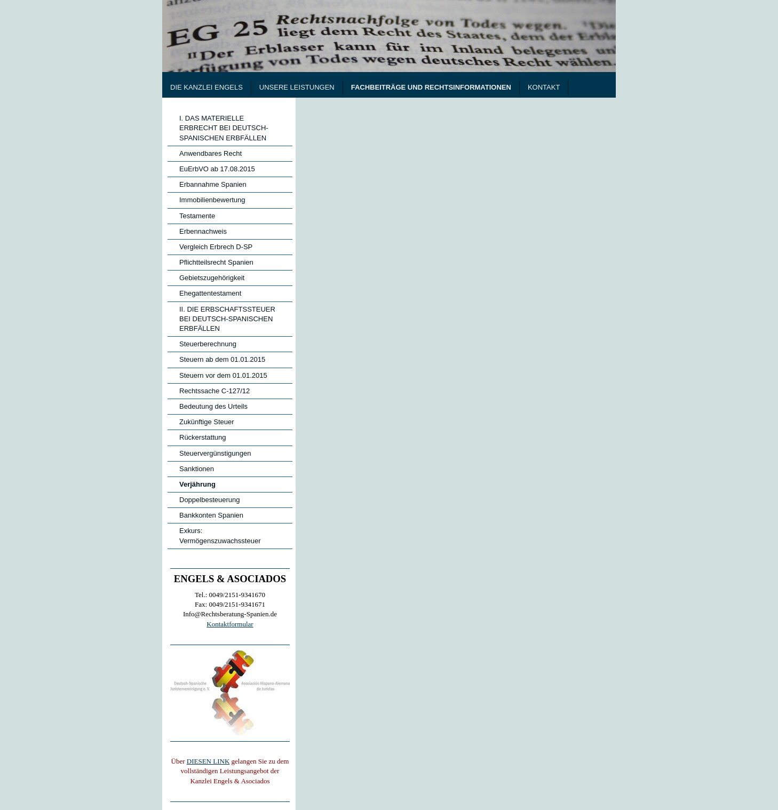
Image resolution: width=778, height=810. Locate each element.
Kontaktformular (230, 624)
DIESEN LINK (208, 761)
